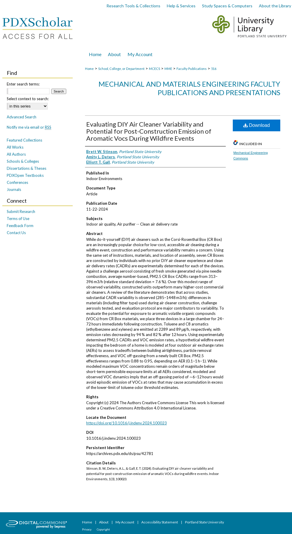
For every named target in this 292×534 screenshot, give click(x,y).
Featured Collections (24, 140)
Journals (14, 189)
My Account (125, 522)
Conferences (17, 182)
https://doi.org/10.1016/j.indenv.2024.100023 (126, 423)
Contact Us (16, 232)
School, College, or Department (121, 68)
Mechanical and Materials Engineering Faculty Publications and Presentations (189, 88)
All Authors (16, 154)
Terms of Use (18, 218)
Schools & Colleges (23, 161)
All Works (15, 147)
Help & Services (181, 5)
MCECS (154, 68)
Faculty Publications (191, 68)
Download (256, 125)
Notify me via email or (29, 127)
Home (89, 68)
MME (168, 68)
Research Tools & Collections (133, 5)
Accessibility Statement (160, 522)
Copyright (103, 529)
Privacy (87, 529)
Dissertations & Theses (26, 168)
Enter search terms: (23, 84)
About (104, 522)
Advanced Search (21, 117)
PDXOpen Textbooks (25, 175)
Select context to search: (28, 98)
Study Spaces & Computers (227, 5)
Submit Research (21, 211)
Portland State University (204, 522)
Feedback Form (20, 225)
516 (213, 68)
